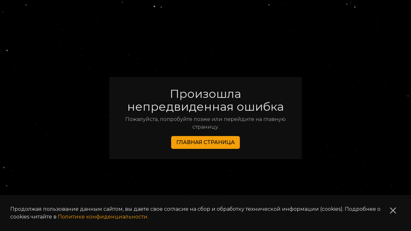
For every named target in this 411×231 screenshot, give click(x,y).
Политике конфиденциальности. (103, 217)
